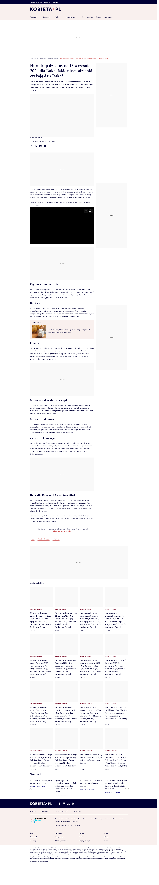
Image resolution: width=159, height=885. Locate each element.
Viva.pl (106, 833)
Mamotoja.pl (58, 833)
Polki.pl (82, 837)
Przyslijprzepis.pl (85, 841)
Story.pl (106, 841)
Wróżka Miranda (43, 539)
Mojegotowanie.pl (60, 837)
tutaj (46, 861)
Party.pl (82, 833)
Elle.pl (31, 833)
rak (33, 539)
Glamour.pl (33, 837)
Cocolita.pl (33, 841)
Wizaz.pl (106, 837)
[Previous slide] (30, 788)
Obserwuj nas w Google (62, 531)
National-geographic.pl (62, 841)
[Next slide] (127, 788)
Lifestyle (56, 539)
